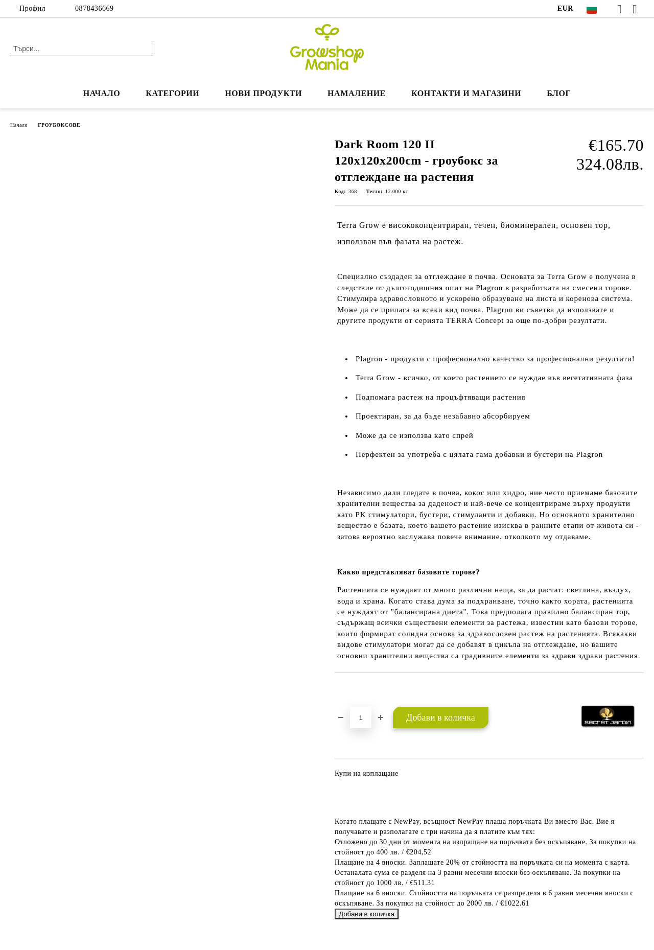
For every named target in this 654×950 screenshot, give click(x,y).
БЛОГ (559, 93)
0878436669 (94, 8)
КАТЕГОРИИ (172, 93)
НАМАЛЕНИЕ (357, 93)
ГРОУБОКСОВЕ (59, 125)
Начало (102, 93)
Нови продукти (263, 93)
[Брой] (360, 717)
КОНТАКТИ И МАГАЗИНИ (466, 93)
